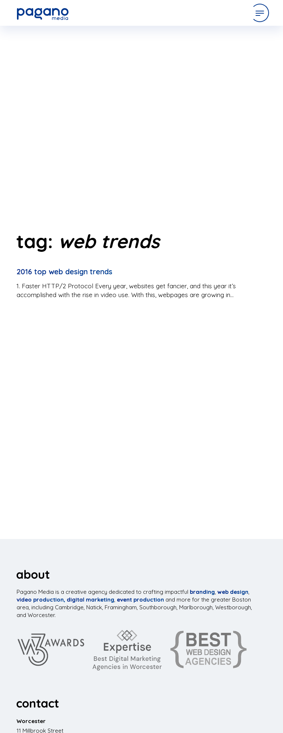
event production (140, 599)
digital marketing (90, 599)
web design (232, 591)
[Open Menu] (260, 13)
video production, (41, 599)
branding (202, 591)
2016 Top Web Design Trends (64, 271)
